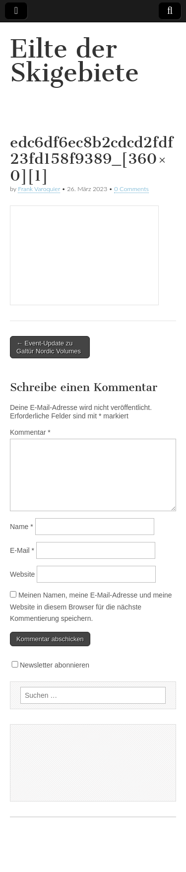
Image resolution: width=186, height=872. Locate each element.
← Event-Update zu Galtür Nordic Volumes (48, 347)
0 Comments (131, 189)
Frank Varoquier (39, 189)
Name (21, 527)
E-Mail (22, 550)
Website (22, 574)
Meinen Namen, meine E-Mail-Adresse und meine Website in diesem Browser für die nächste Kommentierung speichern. (91, 606)
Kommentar (30, 432)
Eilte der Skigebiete (74, 61)
